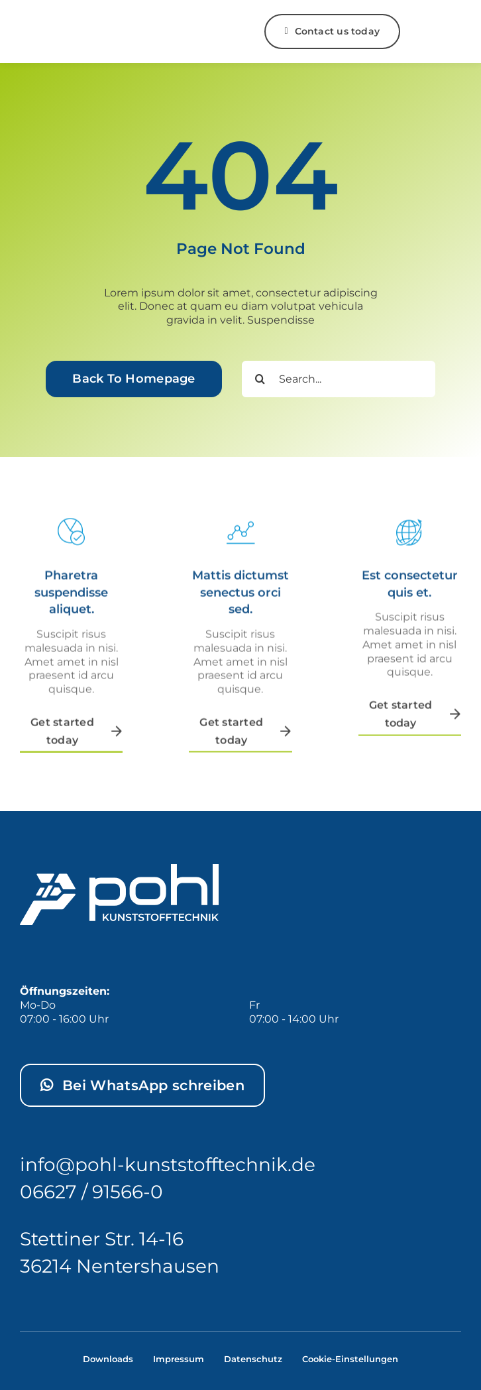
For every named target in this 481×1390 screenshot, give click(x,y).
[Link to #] (429, 32)
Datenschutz (253, 1359)
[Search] (260, 379)
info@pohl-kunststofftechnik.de (167, 1164)
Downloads (108, 1359)
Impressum (178, 1359)
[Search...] (338, 379)
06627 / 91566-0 (91, 1191)
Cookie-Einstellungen (350, 1359)
